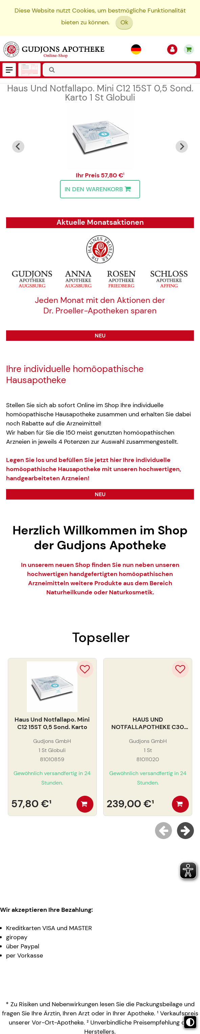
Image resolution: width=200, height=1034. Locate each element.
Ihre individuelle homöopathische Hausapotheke (74, 375)
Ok (124, 22)
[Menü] (9, 69)
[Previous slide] (163, 830)
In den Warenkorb (99, 189)
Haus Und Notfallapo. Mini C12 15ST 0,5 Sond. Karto (100, 92)
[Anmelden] (172, 49)
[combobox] (119, 69)
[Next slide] (182, 146)
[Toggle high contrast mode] (190, 1022)
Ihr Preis (88, 175)
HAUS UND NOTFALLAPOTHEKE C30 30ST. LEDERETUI (147, 723)
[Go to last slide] (18, 146)
